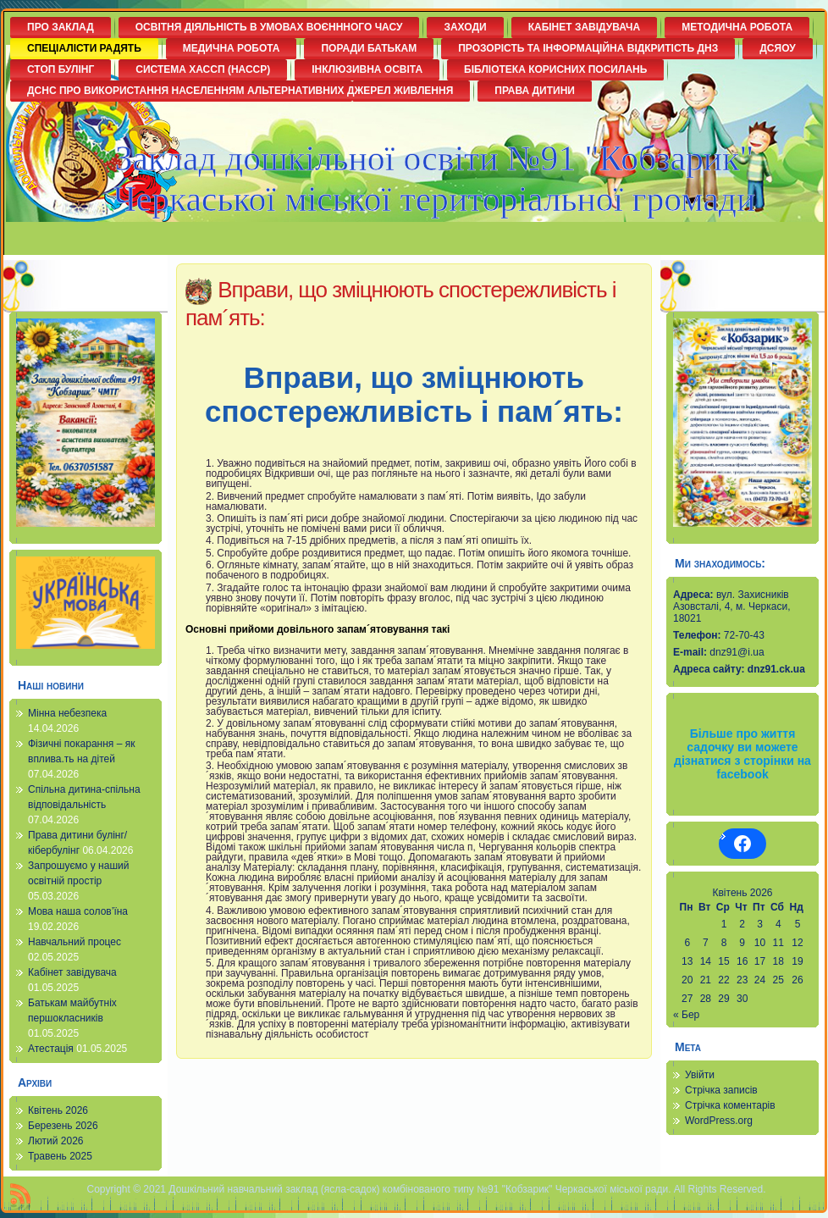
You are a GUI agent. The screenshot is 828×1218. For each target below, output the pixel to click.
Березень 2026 (63, 1126)
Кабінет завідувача (72, 972)
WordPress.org (719, 1121)
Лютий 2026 (56, 1141)
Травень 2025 (60, 1156)
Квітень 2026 (58, 1110)
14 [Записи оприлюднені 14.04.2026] (705, 961)
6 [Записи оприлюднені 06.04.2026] (687, 943)
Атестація (51, 1049)
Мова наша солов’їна (78, 911)
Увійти (700, 1075)
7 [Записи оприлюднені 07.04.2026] (706, 943)
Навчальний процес (74, 942)
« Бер (686, 1015)
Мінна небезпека (67, 713)
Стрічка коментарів (730, 1105)
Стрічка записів (721, 1090)
